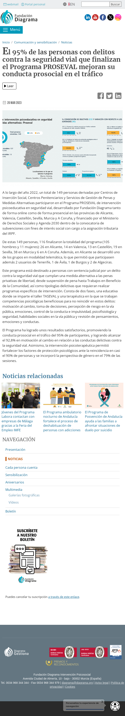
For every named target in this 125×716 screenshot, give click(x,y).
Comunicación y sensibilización (35, 42)
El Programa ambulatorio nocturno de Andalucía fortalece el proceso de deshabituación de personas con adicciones (62, 421)
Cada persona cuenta (21, 467)
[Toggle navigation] (11, 30)
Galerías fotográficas (24, 495)
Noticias (66, 42)
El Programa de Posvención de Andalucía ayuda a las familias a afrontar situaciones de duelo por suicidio (103, 421)
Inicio (6, 42)
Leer (10, 86)
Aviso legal (102, 682)
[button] (62, 148)
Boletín (10, 511)
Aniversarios (14, 482)
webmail (11, 4)
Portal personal (33, 4)
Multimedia (13, 489)
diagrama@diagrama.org (77, 682)
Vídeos (14, 502)
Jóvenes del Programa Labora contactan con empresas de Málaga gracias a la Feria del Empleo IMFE (18, 421)
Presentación (15, 449)
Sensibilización (16, 475)
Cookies (70, 686)
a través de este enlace (63, 597)
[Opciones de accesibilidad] (115, 706)
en (72, 4)
